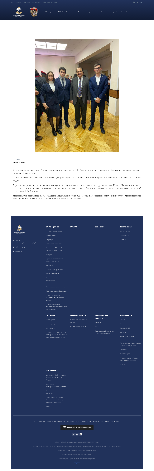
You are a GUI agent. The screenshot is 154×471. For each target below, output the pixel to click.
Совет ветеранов (125, 354)
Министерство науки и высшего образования (77, 454)
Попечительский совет (54, 244)
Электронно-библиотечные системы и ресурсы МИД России (56, 377)
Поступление (70, 12)
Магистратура (125, 231)
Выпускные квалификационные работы (56, 385)
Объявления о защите (78, 326)
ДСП (96, 327)
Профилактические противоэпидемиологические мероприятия (56, 306)
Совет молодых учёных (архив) (78, 321)
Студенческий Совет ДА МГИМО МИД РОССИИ (54, 249)
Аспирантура (124, 235)
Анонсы (122, 320)
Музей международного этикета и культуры (54, 260)
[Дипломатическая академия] (18, 12)
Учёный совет (50, 235)
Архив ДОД (124, 240)
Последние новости (127, 324)
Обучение (81, 12)
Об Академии (50, 12)
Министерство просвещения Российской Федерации (77, 459)
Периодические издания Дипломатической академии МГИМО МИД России (56, 399)
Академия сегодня (52, 274)
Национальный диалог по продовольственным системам (104, 333)
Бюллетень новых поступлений (52, 392)
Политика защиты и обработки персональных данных (55, 297)
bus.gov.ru (77, 463)
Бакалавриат (50, 320)
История (49, 254)
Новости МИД (125, 328)
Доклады (98, 323)
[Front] (19, 229)
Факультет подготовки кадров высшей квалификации (130, 344)
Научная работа (93, 12)
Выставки (123, 350)
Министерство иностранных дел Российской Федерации (77, 450)
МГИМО (60, 12)
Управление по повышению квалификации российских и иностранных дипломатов (56, 334)
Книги (48, 406)
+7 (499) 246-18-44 (50, 2)
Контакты (16, 2)
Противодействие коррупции (56, 287)
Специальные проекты (110, 12)
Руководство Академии (54, 231)
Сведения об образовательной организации (56, 279)
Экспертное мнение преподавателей (127, 337)
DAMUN (122, 365)
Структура (49, 240)
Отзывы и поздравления (54, 269)
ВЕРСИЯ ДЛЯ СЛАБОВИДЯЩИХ (77, 427)
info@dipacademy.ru (32, 2)
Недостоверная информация (56, 291)
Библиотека (137, 12)
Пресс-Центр (126, 12)
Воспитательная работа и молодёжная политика (129, 359)
